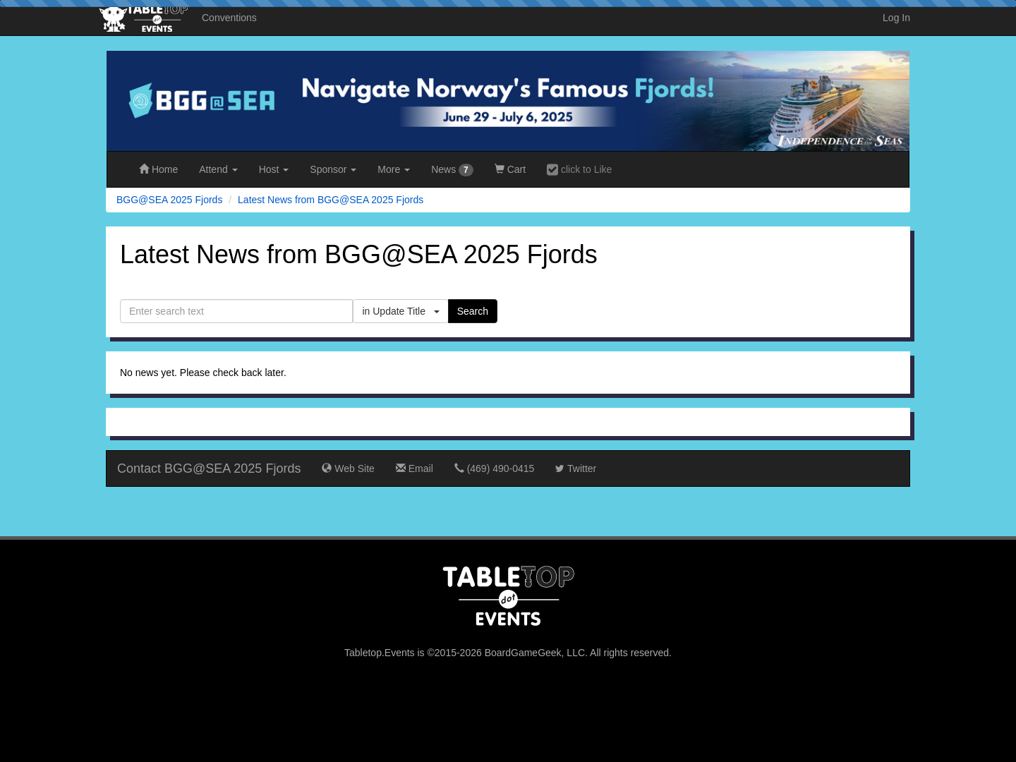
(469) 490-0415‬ (494, 468)
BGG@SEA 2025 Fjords (169, 199)
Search (472, 311)
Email (414, 468)
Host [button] (274, 169)
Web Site (348, 468)
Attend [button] (218, 169)
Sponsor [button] (333, 169)
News (452, 170)
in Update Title (400, 311)
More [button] (393, 169)
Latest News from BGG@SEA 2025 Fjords (330, 199)
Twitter (575, 468)
